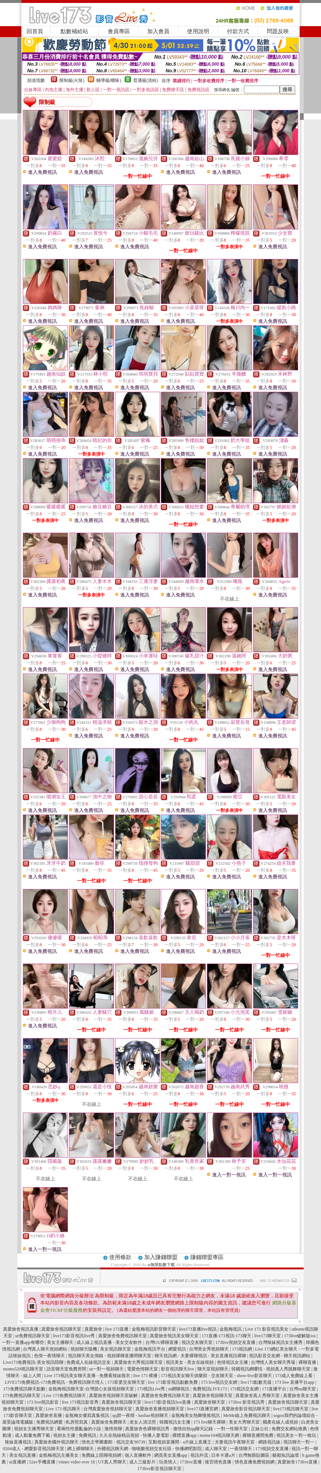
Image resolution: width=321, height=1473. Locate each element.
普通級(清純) (145, 80)
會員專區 (119, 31)
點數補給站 (74, 31)
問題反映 (278, 31)
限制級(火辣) (71, 80)
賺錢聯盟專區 (207, 1257)
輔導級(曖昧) (108, 80)
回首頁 (35, 31)
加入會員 (158, 31)
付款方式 (238, 31)
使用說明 (198, 31)
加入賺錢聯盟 (160, 1257)
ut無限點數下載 (161, 1264)
